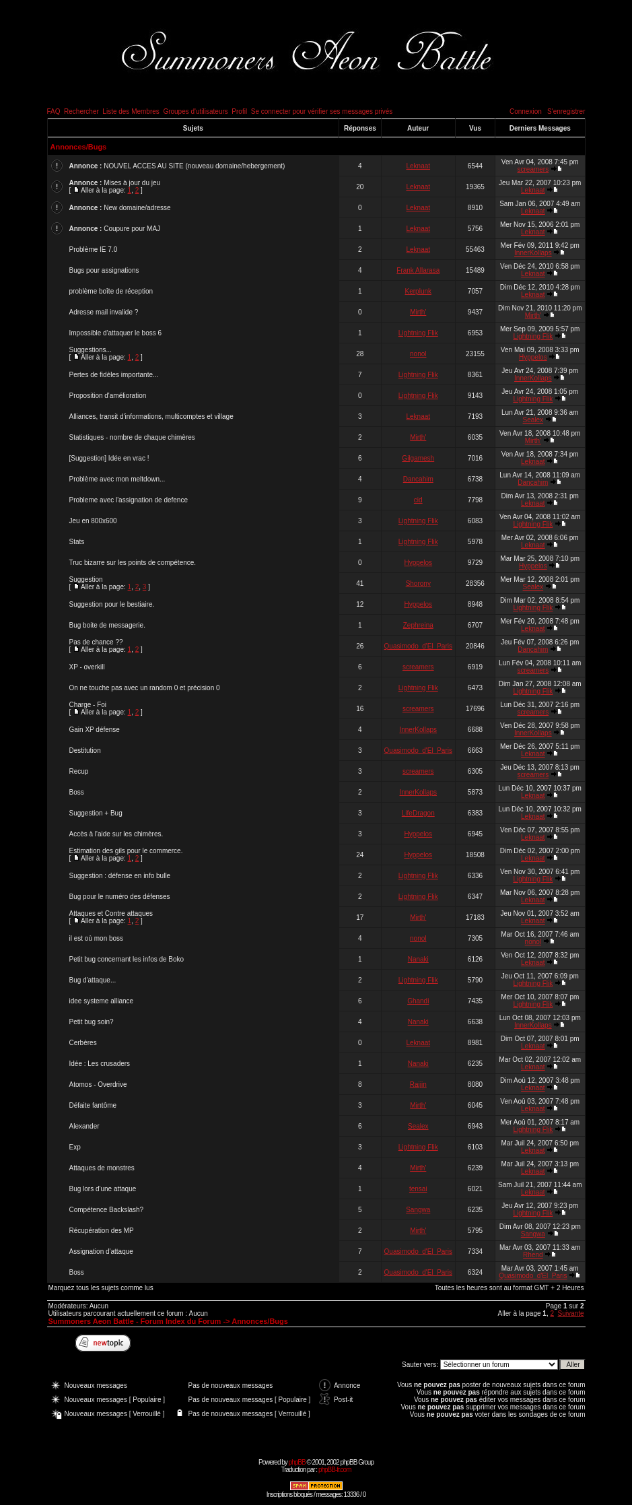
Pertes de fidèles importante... (114, 374)
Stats (77, 541)
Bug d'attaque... (92, 980)
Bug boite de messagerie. (107, 625)
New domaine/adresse (137, 207)
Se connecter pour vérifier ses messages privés (322, 111)
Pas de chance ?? (96, 642)
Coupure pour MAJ (132, 228)
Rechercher (81, 111)
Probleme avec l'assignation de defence (128, 500)
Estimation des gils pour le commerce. (126, 851)
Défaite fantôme (93, 1105)
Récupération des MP (101, 1230)
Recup (79, 771)
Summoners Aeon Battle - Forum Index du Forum (134, 1321)
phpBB (297, 1462)
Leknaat (418, 166)
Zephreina (418, 625)
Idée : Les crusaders (100, 1063)
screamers (533, 169)
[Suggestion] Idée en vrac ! (109, 458)
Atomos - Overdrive (98, 1084)
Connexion (526, 111)
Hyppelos (533, 357)
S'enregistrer (566, 111)
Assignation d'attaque (101, 1251)
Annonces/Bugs (78, 147)
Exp (75, 1147)
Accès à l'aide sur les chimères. (116, 834)
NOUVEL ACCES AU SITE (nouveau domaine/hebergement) (194, 166)
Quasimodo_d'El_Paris (418, 646)
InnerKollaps (533, 253)
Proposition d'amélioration (108, 395)
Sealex (533, 420)
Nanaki (418, 959)
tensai (418, 1189)
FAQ (54, 111)
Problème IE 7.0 (93, 249)
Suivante (571, 1313)
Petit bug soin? (91, 1022)
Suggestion (86, 579)
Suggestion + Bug (95, 813)
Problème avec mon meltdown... (117, 479)
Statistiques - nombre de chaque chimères (132, 437)
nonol (418, 354)
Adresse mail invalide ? (104, 312)
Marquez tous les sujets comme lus (100, 1288)
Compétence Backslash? (106, 1209)
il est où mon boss (96, 938)
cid (418, 500)
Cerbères (83, 1042)
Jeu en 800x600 (93, 521)
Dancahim (418, 479)
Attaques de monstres (102, 1168)
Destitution (85, 750)
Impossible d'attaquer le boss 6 (115, 333)
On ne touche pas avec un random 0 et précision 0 (144, 688)
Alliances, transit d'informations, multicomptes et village (151, 416)
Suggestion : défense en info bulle (120, 875)
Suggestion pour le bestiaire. (112, 604)
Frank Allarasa (418, 270)
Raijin (418, 1084)
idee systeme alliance (101, 1001)
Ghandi (418, 1001)
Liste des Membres (130, 111)
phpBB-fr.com (334, 1469)
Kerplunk (418, 291)
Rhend (532, 1255)
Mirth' (418, 312)
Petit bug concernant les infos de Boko (126, 959)
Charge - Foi (88, 704)
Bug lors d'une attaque (103, 1189)
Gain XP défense (94, 729)
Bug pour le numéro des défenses (119, 896)
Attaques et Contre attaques (111, 913)
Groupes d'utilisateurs (195, 111)
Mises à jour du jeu (132, 183)
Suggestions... (90, 350)
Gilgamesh (418, 458)
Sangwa (418, 1209)
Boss (76, 792)
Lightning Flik (418, 333)
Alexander (84, 1126)
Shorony (418, 583)
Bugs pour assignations (104, 270)
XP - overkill (87, 667)
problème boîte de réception (111, 291)
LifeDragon (418, 813)
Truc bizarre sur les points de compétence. (133, 562)
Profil (239, 111)
